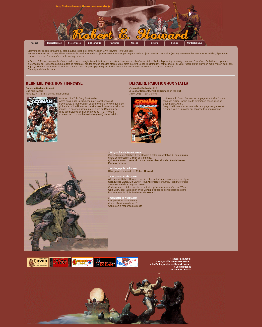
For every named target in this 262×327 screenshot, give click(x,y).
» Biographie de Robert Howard (173, 261)
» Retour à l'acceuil (180, 258)
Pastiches (114, 43)
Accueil (34, 43)
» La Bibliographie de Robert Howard (170, 264)
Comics (174, 43)
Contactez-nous (194, 43)
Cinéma (154, 43)
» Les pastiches (182, 266)
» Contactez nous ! (180, 269)
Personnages (74, 43)
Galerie (134, 43)
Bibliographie (94, 43)
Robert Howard (54, 43)
